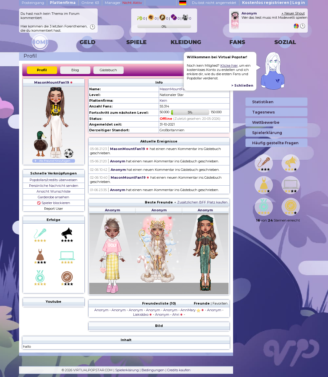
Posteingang (33, 2)
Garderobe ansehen (53, 197)
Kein (163, 100)
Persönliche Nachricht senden (53, 186)
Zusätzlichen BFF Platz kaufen (202, 202)
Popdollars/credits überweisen (53, 180)
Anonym (117, 161)
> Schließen (242, 85)
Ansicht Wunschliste (53, 191)
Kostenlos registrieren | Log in (273, 2)
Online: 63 (90, 2)
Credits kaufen (178, 370)
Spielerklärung (127, 370)
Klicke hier (229, 65)
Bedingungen (152, 370)
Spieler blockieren (53, 203)
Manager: (123, 2)
